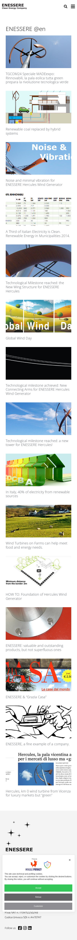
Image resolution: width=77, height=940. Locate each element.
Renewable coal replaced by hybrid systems (33, 131)
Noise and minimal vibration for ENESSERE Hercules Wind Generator (34, 182)
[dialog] (38, 883)
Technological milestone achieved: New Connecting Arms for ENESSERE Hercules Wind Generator (37, 389)
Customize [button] (38, 906)
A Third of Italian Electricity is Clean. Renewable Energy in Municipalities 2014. (38, 233)
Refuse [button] (38, 897)
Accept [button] (38, 888)
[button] (65, 6)
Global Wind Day (19, 338)
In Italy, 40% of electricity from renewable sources (38, 494)
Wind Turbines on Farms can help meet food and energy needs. (36, 545)
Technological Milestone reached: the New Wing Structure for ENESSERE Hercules (35, 286)
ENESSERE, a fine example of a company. (37, 744)
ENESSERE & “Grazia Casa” (26, 697)
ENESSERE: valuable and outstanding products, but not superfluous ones (34, 647)
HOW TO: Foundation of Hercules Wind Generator (36, 596)
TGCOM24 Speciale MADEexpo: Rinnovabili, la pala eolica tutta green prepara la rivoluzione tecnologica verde (37, 77)
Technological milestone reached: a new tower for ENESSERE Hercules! (37, 442)
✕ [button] (70, 859)
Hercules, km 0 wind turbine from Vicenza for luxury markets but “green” (38, 793)
